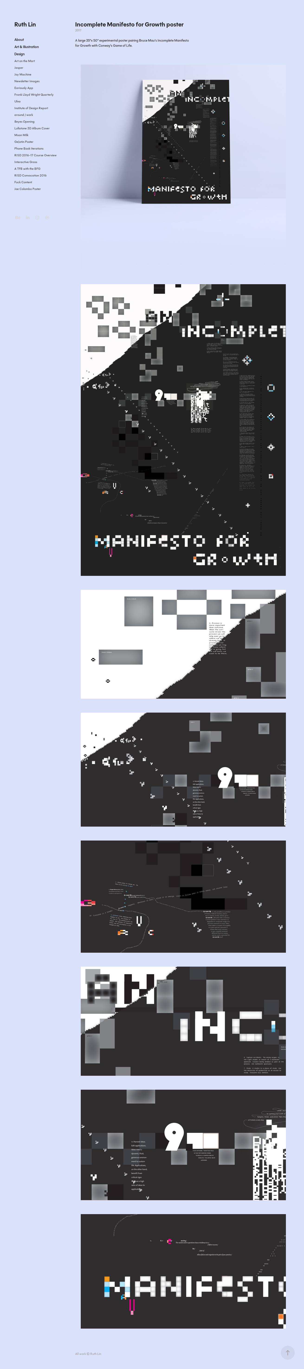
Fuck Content (23, 182)
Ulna (17, 101)
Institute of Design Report (31, 108)
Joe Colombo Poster (27, 189)
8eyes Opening (24, 121)
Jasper (18, 67)
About (19, 39)
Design (19, 54)
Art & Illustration (26, 46)
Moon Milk (21, 135)
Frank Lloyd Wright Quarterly (34, 94)
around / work (23, 115)
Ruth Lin (25, 24)
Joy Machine (22, 74)
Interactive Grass (25, 162)
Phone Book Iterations (28, 148)
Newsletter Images (26, 81)
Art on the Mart (24, 61)
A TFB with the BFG (27, 168)
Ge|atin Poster (23, 142)
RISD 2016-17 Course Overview (35, 155)
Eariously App (23, 88)
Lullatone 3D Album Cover (32, 128)
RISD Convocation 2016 (30, 175)
